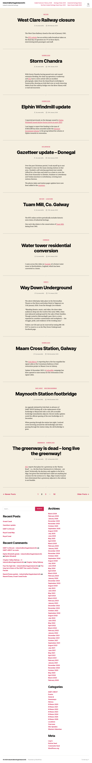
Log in (50, 740)
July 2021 (51, 647)
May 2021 (51, 652)
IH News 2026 (46, 55)
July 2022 (51, 617)
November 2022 (54, 607)
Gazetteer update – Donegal (46, 152)
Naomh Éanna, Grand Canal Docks (15, 576)
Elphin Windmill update (46, 106)
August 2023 (53, 585)
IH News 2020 (53, 704)
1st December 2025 (53, 458)
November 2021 (54, 637)
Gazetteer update (9, 524)
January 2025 (53, 548)
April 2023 (52, 595)
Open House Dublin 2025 (74, 5)
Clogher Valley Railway (34, 561)
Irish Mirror (32, 361)
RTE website (32, 37)
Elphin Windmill (10, 555)
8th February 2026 (53, 25)
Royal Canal (7, 536)
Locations (49, 198)
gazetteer (41, 185)
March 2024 (52, 573)
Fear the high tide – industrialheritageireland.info (20, 565)
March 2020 (52, 677)
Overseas (46, 239)
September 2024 (54, 558)
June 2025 (52, 535)
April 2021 (52, 655)
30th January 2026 (53, 66)
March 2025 (52, 543)
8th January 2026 (52, 256)
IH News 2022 (53, 709)
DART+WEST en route (11, 549)
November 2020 (54, 667)
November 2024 (54, 553)
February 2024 (53, 575)
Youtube (48, 264)
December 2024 (54, 550)
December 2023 (54, 580)
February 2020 (53, 679)
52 (54, 493)
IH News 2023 (53, 711)
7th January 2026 (52, 293)
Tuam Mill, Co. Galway (46, 204)
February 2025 (53, 545)
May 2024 (51, 568)
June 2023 (52, 590)
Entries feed (52, 743)
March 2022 (52, 627)
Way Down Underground (46, 287)
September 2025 (54, 528)
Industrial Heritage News (75, 3)
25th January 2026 (53, 112)
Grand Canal (7, 521)
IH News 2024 (53, 713)
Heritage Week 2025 (60, 3)
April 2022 (52, 625)
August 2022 (53, 615)
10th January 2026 (53, 210)
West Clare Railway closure (46, 20)
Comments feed (54, 745)
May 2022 (51, 622)
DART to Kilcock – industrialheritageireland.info (20, 547)
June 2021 (52, 650)
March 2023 (52, 597)
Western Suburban (50, 387)
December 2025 (54, 520)
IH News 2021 (53, 706)
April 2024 (52, 570)
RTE (29, 79)
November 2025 (54, 523)
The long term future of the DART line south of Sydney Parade (23, 567)
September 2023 (54, 582)
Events (46, 281)
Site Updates (46, 146)
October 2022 (53, 610)
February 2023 (53, 600)
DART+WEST (39, 387)
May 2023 (51, 592)
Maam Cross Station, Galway (46, 348)
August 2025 (53, 530)
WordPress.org (53, 748)
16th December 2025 (52, 353)
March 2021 (52, 657)
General (51, 696)
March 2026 (52, 513)
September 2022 (54, 612)
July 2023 (51, 587)
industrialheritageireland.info (14, 3)
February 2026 (53, 515)
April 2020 (52, 674)
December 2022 (54, 605)
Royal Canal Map (9, 532)
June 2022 (52, 620)
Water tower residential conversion (46, 247)
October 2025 (53, 525)
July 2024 (51, 563)
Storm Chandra (46, 61)
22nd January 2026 (53, 157)
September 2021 (54, 642)
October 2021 (53, 640)
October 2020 (53, 669)
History (46, 14)
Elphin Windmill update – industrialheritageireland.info (22, 553)
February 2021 (53, 660)
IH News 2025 (46, 342)
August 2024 (53, 560)
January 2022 (53, 632)
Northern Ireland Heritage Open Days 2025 (53, 5)
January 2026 (53, 518)
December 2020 (54, 665)
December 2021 (54, 635)
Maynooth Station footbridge (46, 393)
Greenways (41, 442)
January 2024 (53, 578)
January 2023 (53, 602)
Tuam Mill (60, 224)
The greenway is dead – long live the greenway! (46, 450)
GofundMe (50, 370)
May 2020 (51, 672)
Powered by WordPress (35, 759)
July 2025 (51, 533)
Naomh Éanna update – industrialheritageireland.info (22, 573)
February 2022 (53, 630)
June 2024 (52, 565)
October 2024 (53, 555)
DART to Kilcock (8, 528)
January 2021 (53, 662)
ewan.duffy (41, 25)
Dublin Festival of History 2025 (43, 3)
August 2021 (52, 645)
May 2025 (51, 538)
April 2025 (52, 540)
